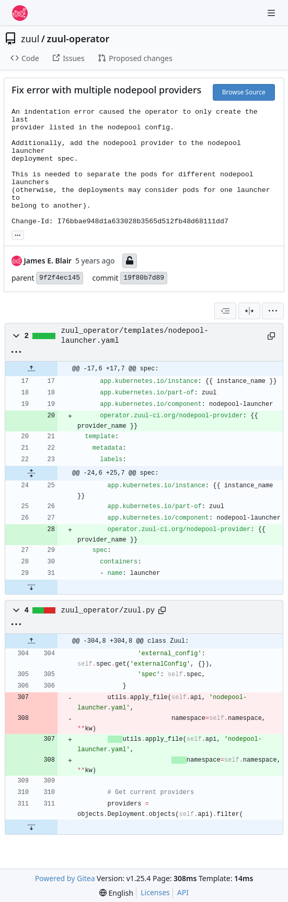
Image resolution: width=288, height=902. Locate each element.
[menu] (273, 311)
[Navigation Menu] (272, 12)
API (183, 892)
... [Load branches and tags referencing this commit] (18, 234)
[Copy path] (271, 336)
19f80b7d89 (143, 278)
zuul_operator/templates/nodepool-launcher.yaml (135, 335)
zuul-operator (78, 38)
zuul (30, 38)
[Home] (19, 13)
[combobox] (225, 311)
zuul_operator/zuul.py (108, 610)
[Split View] (249, 311)
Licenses (155, 892)
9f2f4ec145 (59, 278)
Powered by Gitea (65, 878)
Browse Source (244, 92)
